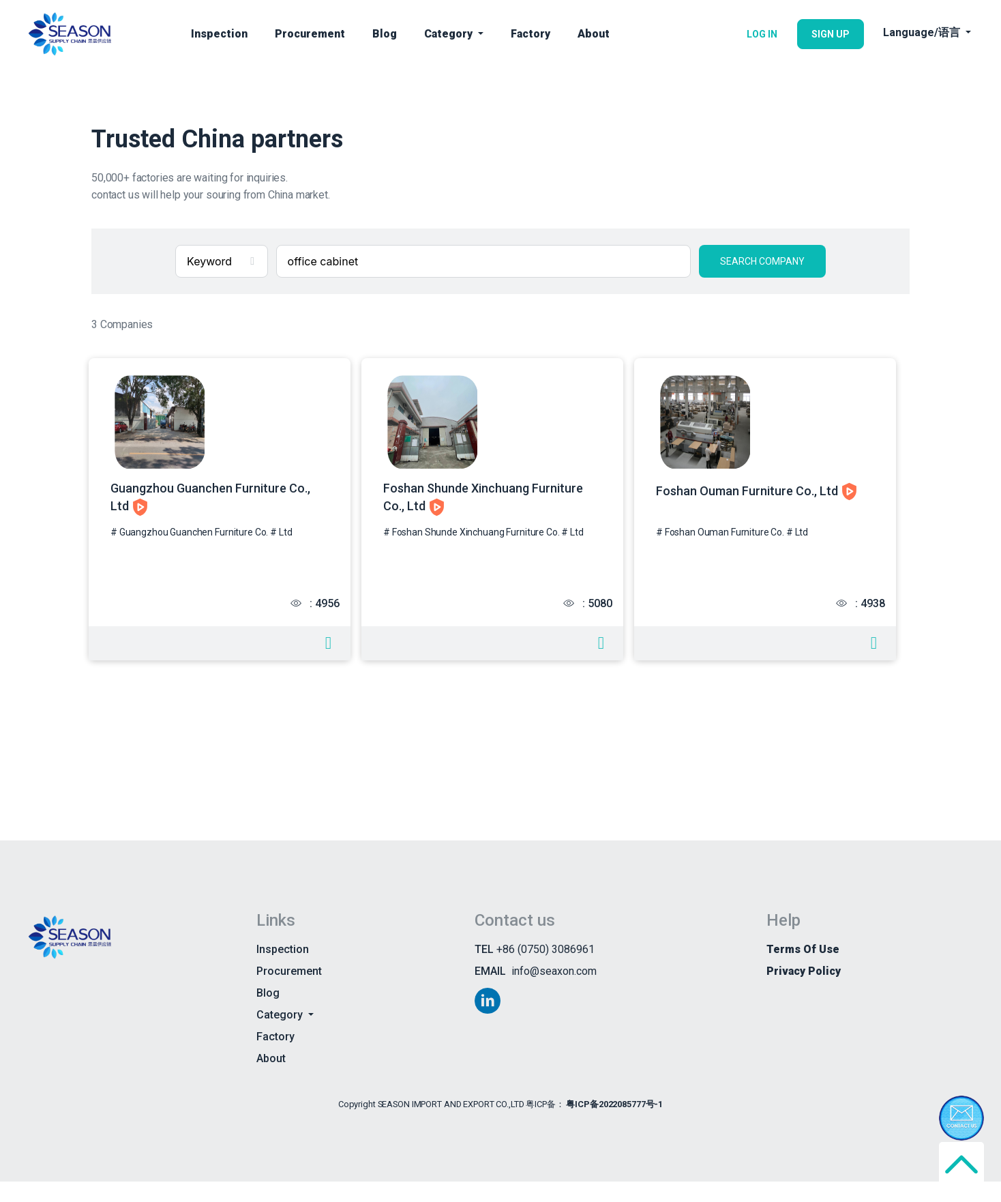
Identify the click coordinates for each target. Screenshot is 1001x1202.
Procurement (310, 33)
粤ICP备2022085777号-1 (614, 1124)
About (594, 33)
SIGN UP (830, 34)
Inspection (219, 33)
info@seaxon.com (554, 990)
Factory (530, 33)
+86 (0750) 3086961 (545, 969)
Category (449, 33)
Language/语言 (923, 32)
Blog (384, 33)
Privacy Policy (803, 990)
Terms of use (802, 969)
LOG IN (762, 34)
